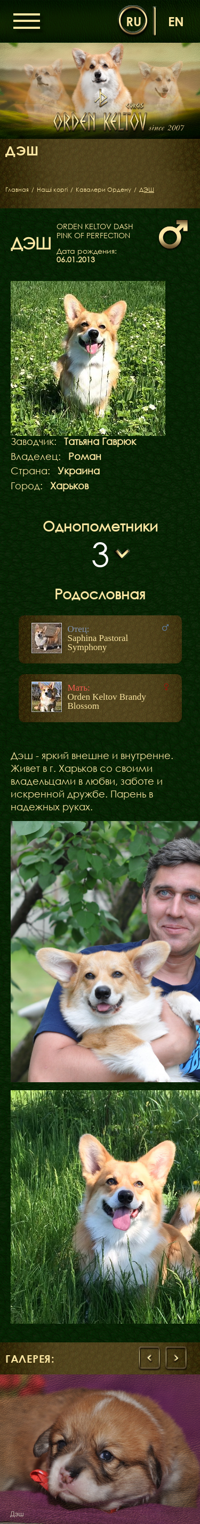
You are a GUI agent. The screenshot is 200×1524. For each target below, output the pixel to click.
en (176, 21)
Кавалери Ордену (103, 190)
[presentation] (149, 1358)
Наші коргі (52, 190)
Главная (17, 190)
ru (133, 21)
